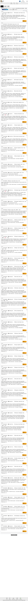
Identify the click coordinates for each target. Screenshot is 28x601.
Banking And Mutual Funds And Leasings (11, 45)
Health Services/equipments (11, 12)
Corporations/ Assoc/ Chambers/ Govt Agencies (11, 412)
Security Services (11, 477)
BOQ (8, 6)
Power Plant (10, 102)
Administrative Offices (11, 201)
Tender (2, 6)
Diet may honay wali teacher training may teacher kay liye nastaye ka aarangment (13, 527)
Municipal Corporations (11, 147)
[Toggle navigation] (26, 1)
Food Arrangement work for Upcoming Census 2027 (9, 202)
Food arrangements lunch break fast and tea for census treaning (11, 165)
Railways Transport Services (11, 34)
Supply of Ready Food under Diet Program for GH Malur (9, 259)
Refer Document (6, 18)
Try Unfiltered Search (5, 9)
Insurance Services (11, 466)
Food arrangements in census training (7, 157)
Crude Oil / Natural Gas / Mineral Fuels (11, 68)
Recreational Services (11, 458)
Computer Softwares (11, 435)
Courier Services (11, 424)
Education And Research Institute (11, 219)
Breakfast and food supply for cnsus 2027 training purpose (10, 221)
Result (5, 6)
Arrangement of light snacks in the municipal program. (9, 459)
